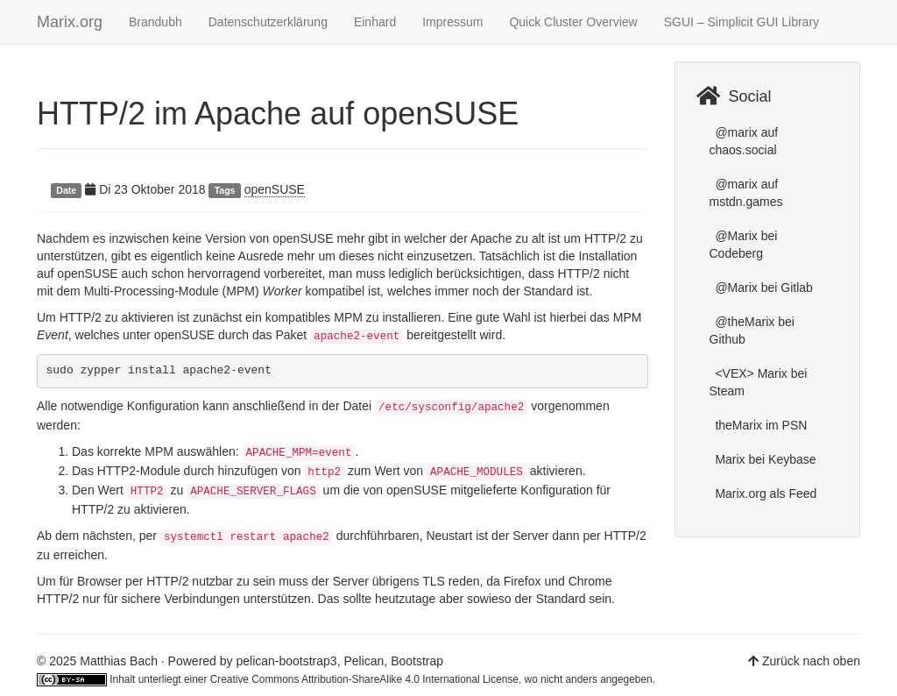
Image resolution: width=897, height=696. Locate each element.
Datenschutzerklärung (268, 22)
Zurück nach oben (811, 661)
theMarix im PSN (760, 425)
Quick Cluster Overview (573, 22)
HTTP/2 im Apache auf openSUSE (278, 113)
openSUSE (274, 189)
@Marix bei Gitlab (762, 288)
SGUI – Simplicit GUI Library (741, 22)
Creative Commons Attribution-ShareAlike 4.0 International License (364, 679)
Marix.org (69, 22)
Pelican (363, 661)
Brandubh (155, 22)
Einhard (375, 22)
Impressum (452, 22)
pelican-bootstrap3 (286, 661)
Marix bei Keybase (764, 459)
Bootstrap (417, 661)
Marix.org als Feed (764, 493)
